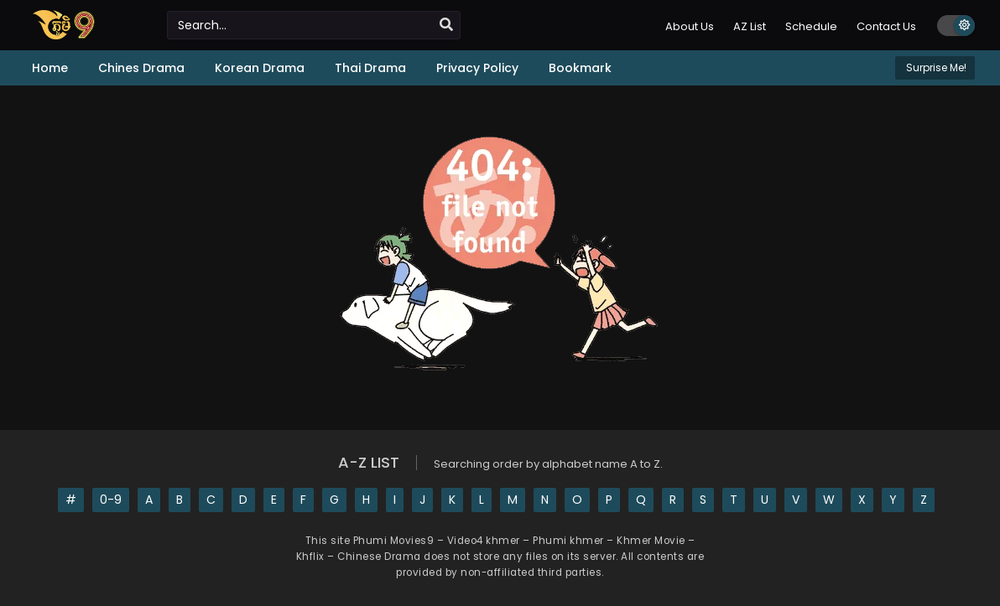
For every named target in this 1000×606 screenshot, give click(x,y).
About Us (689, 26)
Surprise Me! (935, 67)
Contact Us (886, 26)
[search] (446, 25)
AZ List (749, 26)
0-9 (111, 499)
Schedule (811, 26)
